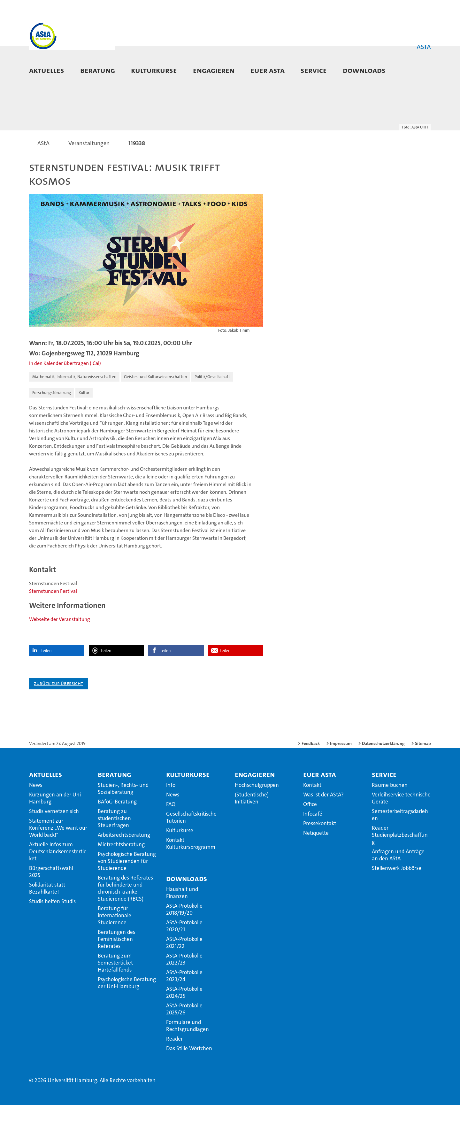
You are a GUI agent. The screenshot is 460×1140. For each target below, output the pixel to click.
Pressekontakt (319, 858)
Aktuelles (46, 70)
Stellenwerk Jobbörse (396, 902)
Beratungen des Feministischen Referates (116, 973)
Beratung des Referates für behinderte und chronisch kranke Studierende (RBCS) (125, 923)
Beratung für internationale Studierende (114, 950)
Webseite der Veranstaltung (59, 654)
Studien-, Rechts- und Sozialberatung (123, 823)
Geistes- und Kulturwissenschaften (155, 412)
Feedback (311, 778)
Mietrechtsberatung (121, 879)
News (35, 819)
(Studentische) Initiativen (252, 833)
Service (314, 70)
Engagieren (213, 70)
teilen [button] (46, 685)
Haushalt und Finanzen (182, 927)
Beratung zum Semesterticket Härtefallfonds (115, 997)
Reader (174, 1073)
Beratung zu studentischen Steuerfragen (114, 853)
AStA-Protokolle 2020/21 (184, 961)
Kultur (84, 427)
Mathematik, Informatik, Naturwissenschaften (74, 412)
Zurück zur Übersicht (58, 718)
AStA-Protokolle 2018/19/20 (184, 944)
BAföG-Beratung (117, 836)
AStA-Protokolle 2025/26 (184, 1044)
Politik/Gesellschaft (212, 412)
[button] (419, 71)
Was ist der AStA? (323, 829)
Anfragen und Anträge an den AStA (398, 890)
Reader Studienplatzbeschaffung (400, 869)
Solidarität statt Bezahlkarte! (47, 923)
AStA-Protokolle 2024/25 (184, 1027)
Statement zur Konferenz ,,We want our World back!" (58, 862)
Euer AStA (267, 70)
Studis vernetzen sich (54, 845)
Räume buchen (390, 819)
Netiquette (316, 867)
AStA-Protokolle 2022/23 (184, 994)
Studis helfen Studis (52, 936)
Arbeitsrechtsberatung (124, 869)
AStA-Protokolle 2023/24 (184, 1011)
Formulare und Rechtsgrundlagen (187, 1060)
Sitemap (423, 778)
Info (170, 819)
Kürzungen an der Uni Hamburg (55, 833)
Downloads (364, 70)
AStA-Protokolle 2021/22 (184, 977)
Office (310, 838)
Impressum (341, 778)
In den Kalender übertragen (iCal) (65, 398)
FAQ (170, 838)
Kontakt (312, 819)
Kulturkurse (154, 70)
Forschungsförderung (51, 427)
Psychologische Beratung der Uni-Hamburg (127, 1018)
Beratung (97, 70)
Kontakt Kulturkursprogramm (190, 878)
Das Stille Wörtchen (189, 1083)
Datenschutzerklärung (383, 778)
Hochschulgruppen (257, 819)
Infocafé (312, 848)
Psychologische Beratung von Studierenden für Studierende (127, 895)
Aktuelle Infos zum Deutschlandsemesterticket (57, 886)
